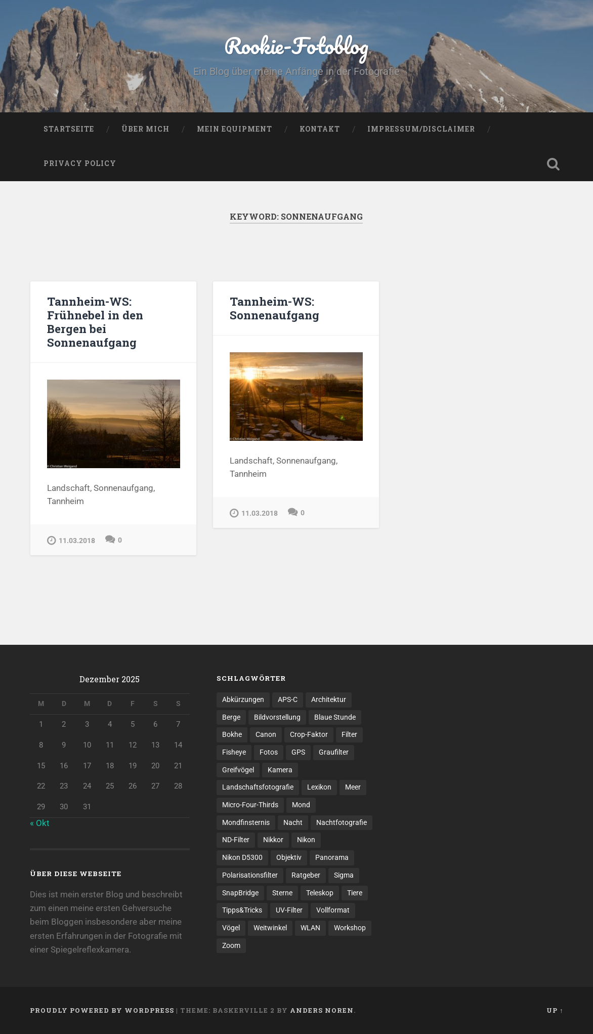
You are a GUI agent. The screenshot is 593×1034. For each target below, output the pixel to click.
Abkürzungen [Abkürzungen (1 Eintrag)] (243, 699)
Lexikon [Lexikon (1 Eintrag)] (319, 787)
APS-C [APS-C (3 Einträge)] (288, 699)
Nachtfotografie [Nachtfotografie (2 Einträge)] (341, 822)
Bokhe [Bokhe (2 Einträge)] (232, 734)
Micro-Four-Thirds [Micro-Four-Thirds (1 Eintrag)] (250, 805)
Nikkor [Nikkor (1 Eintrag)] (273, 840)
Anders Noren (322, 1010)
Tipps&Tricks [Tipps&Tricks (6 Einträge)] (242, 910)
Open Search (553, 164)
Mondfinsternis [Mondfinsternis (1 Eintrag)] (246, 822)
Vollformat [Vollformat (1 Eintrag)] (333, 910)
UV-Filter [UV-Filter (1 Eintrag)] (289, 910)
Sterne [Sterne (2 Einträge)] (282, 893)
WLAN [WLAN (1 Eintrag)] (310, 928)
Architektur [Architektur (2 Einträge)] (328, 699)
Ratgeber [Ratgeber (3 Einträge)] (305, 875)
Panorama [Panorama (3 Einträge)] (332, 857)
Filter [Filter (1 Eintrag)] (349, 734)
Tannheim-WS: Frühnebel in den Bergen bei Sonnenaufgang (95, 322)
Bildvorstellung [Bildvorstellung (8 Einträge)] (277, 717)
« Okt (40, 823)
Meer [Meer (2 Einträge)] (353, 787)
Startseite (69, 129)
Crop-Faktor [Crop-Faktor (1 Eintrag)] (309, 734)
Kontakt (320, 129)
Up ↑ (554, 1010)
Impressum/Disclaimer (421, 129)
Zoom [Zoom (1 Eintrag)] (231, 945)
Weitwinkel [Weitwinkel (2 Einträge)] (270, 928)
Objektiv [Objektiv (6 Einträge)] (289, 857)
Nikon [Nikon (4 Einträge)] (306, 840)
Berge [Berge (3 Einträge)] (231, 717)
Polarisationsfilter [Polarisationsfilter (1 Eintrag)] (250, 875)
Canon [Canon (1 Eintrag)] (266, 734)
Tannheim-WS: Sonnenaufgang (274, 308)
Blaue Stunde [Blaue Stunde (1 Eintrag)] (335, 717)
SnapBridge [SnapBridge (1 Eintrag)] (240, 893)
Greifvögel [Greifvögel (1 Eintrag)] (238, 770)
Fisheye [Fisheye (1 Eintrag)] (234, 752)
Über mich (145, 129)
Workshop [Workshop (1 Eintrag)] (350, 928)
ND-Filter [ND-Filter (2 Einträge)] (235, 840)
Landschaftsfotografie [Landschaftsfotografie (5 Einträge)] (257, 787)
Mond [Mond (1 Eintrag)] (301, 805)
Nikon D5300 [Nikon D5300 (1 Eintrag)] (242, 857)
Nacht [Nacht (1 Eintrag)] (293, 822)
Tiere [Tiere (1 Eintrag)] (354, 893)
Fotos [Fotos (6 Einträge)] (269, 752)
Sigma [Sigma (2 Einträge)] (344, 875)
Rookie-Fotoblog (296, 45)
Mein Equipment (234, 129)
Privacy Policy (80, 163)
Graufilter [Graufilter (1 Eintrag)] (334, 752)
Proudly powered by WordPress (102, 1010)
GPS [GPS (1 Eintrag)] (298, 752)
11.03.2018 (71, 540)
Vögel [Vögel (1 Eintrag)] (231, 928)
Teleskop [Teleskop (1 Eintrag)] (319, 893)
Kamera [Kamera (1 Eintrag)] (280, 770)
